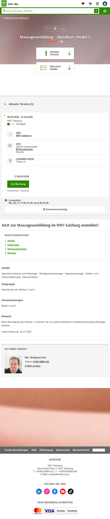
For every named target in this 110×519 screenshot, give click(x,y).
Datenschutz (63, 450)
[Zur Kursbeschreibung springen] (55, 68)
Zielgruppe (13, 245)
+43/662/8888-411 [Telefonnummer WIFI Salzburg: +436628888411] (44, 471)
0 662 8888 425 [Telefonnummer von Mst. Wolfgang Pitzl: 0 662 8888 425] (41, 362)
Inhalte (11, 241)
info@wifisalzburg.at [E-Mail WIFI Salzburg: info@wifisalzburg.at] (59, 474)
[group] (55, 41)
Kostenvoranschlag (55, 209)
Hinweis (11, 253)
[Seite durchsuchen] (50, 11)
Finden (96, 11)
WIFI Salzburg (23, 135)
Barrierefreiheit (81, 450)
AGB (33, 450)
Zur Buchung (20, 183)
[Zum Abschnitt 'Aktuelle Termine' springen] (55, 53)
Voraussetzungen (17, 249)
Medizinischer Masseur (17, 18)
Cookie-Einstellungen (16, 450)
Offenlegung (46, 450)
